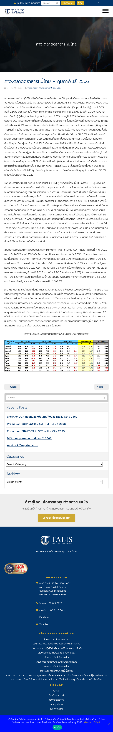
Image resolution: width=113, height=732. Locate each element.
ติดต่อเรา (35, 3)
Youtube (43, 624)
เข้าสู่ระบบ (68, 3)
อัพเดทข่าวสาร (56, 709)
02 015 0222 (22, 3)
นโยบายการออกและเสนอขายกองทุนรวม (56, 652)
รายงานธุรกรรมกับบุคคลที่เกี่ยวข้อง (56, 671)
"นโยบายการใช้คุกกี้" (92, 722)
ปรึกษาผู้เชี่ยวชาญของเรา (56, 518)
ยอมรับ (57, 727)
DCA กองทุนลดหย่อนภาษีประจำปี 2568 (29, 438)
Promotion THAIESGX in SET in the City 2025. (36, 431)
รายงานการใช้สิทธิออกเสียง (57, 666)
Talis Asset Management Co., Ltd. (43, 87)
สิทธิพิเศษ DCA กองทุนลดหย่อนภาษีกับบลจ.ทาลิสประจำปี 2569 (42, 417)
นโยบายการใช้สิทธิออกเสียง (57, 657)
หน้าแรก (56, 690)
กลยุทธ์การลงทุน (56, 700)
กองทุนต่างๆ (56, 704)
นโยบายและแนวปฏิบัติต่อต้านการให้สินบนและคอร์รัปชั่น (56, 648)
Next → (101, 387)
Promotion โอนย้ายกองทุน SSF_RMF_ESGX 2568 (36, 424)
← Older (12, 387)
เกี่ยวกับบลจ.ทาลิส (56, 695)
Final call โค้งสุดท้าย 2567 (22, 445)
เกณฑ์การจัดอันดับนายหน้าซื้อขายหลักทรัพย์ (56, 662)
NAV (80, 3)
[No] (109, 723)
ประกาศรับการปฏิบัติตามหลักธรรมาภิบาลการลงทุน (56, 643)
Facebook (44, 617)
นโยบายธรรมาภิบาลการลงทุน (56, 639)
